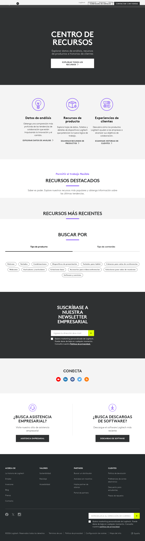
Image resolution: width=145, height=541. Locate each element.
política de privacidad (110, 526)
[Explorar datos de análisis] (38, 140)
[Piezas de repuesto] (115, 495)
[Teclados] (24, 264)
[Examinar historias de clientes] (107, 142)
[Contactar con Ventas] (127, 16)
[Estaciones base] (57, 270)
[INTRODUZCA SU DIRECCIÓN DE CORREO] (111, 516)
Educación (112, 2)
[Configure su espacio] (100, 16)
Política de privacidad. (80, 344)
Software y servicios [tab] (63, 8)
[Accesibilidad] (44, 484)
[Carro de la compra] (134, 9)
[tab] (39, 246)
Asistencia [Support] (121, 2)
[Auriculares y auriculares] (34, 270)
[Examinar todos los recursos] (72, 63)
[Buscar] (117, 9)
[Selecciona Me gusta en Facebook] (6, 514)
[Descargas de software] (112, 438)
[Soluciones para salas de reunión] (120, 270)
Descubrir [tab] (43, 8)
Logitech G (92, 2)
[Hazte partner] (83, 479)
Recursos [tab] (82, 8)
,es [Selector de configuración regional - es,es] (134, 2)
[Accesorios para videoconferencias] (85, 270)
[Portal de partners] (81, 493)
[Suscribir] (91, 333)
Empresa (102, 2)
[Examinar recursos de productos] (72, 142)
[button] (12, 16)
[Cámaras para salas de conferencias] (121, 264)
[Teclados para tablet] (91, 264)
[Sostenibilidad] (45, 473)
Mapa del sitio (115, 533)
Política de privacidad (74, 533)
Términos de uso (55, 533)
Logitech (82, 2)
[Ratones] (11, 264)
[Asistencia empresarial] (32, 438)
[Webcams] (14, 270)
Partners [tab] (96, 8)
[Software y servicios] (72, 275)
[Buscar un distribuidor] (83, 473)
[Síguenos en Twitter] (13, 514)
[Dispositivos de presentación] (65, 264)
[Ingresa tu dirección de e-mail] (69, 333)
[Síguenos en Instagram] (19, 514)
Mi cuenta (127, 8)
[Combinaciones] (40, 264)
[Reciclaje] (43, 479)
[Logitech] (22, 8)
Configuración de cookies (96, 533)
